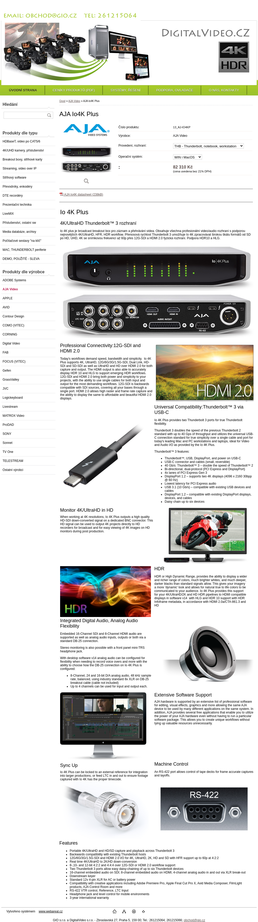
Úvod (62, 101)
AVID (6, 307)
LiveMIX (8, 213)
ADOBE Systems (14, 280)
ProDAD (8, 425)
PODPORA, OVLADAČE (174, 90)
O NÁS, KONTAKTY (224, 90)
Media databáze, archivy (19, 232)
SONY (7, 434)
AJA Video (10, 289)
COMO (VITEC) (13, 325)
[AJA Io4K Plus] (86, 155)
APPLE (8, 298)
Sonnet (7, 443)
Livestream (10, 406)
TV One (8, 452)
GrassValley (11, 379)
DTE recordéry (13, 195)
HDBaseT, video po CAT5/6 (21, 141)
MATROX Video (13, 416)
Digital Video (11, 343)
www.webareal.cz (51, 911)
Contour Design (13, 316)
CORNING (10, 334)
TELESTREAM (13, 461)
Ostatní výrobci (13, 470)
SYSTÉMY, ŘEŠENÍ (125, 90)
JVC (6, 388)
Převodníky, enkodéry (17, 186)
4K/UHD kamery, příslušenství (23, 150)
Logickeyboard (13, 397)
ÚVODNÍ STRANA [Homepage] (23, 90)
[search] (49, 115)
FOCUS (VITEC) (14, 361)
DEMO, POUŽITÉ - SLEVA (21, 259)
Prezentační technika (17, 204)
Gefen (7, 370)
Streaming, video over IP (19, 168)
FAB (6, 352)
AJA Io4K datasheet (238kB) (81, 194)
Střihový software (14, 177)
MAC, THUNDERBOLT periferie (24, 250)
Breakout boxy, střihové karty (22, 159)
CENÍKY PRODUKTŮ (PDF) (74, 90)
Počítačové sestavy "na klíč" (22, 241)
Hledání (10, 104)
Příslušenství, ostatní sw (19, 223)
